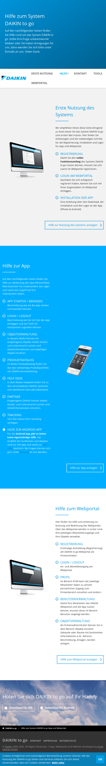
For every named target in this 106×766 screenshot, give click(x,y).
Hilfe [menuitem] (63, 73)
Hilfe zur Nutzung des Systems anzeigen (72, 225)
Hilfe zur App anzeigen (83, 468)
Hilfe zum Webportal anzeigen (79, 659)
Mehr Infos (58, 762)
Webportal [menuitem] (55, 83)
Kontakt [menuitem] (81, 73)
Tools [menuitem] (35, 83)
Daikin (8, 746)
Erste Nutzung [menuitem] (42, 73)
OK (100, 759)
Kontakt (24, 452)
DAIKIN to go (11, 728)
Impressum (50, 740)
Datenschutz (67, 740)
